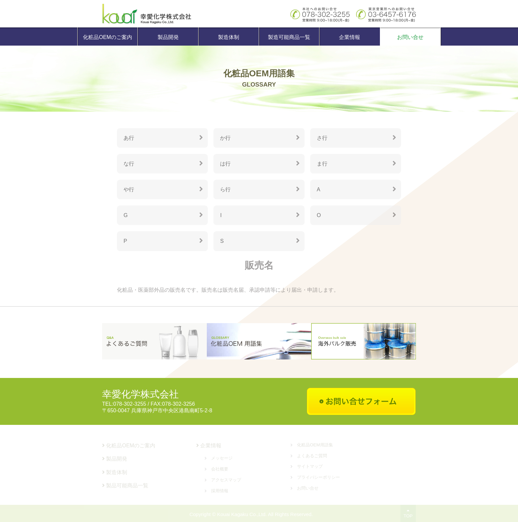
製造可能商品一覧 (289, 37)
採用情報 (219, 490)
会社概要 (219, 468)
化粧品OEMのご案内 (107, 37)
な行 (129, 164)
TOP (408, 513)
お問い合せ (410, 37)
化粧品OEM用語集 (315, 444)
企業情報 (349, 37)
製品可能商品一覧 (125, 485)
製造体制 (228, 37)
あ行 (129, 138)
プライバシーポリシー (318, 477)
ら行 (225, 190)
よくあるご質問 (312, 455)
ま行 (322, 164)
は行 (225, 164)
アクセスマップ (226, 479)
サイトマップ (310, 466)
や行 (129, 190)
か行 (225, 138)
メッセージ (222, 458)
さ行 (322, 138)
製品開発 (168, 37)
